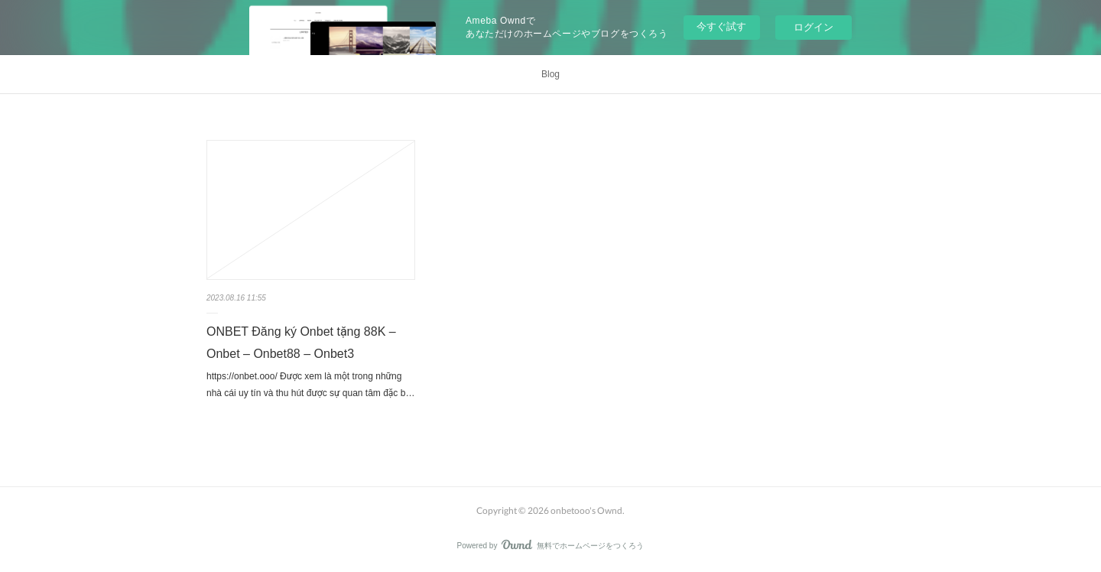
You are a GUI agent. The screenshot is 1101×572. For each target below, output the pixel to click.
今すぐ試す (721, 26)
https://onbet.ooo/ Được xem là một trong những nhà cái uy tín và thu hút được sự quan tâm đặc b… (310, 384)
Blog (550, 74)
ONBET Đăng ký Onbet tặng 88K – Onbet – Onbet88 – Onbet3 (301, 342)
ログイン (813, 27)
